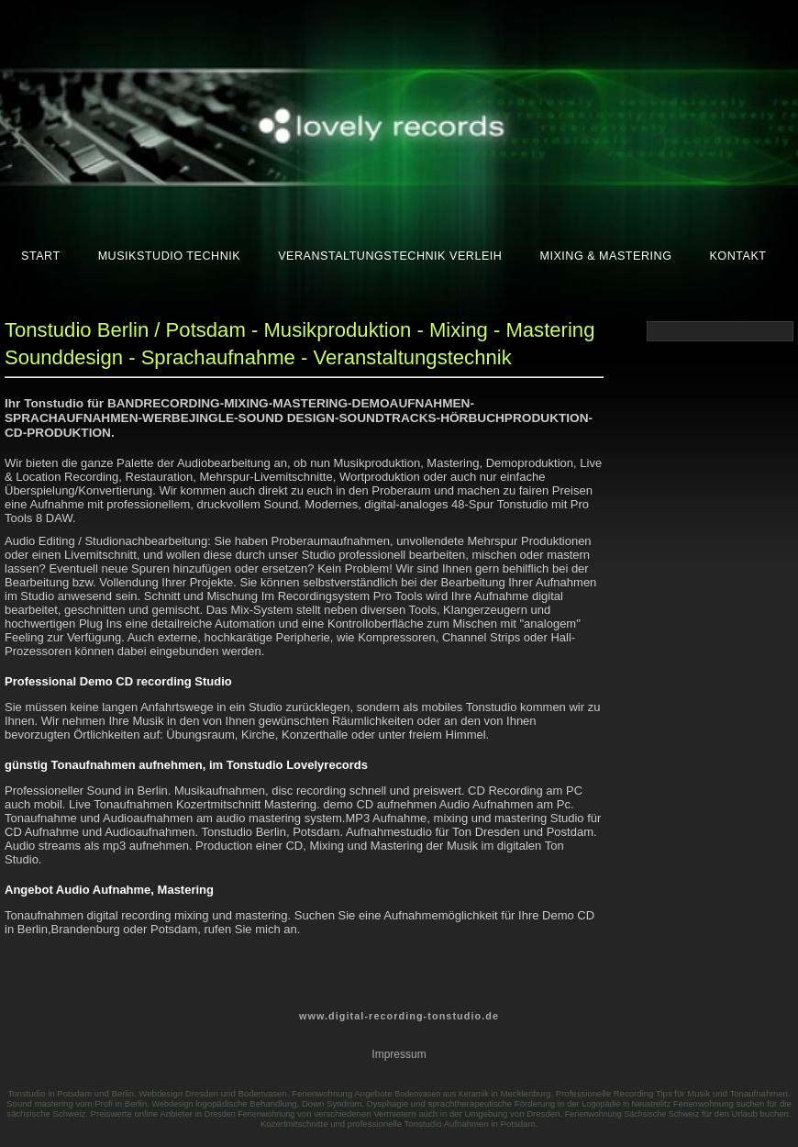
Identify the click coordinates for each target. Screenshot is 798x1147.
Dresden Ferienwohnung (250, 1114)
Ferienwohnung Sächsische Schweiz (632, 1114)
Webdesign (173, 1103)
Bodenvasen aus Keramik (441, 1093)
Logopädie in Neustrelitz (626, 1103)
